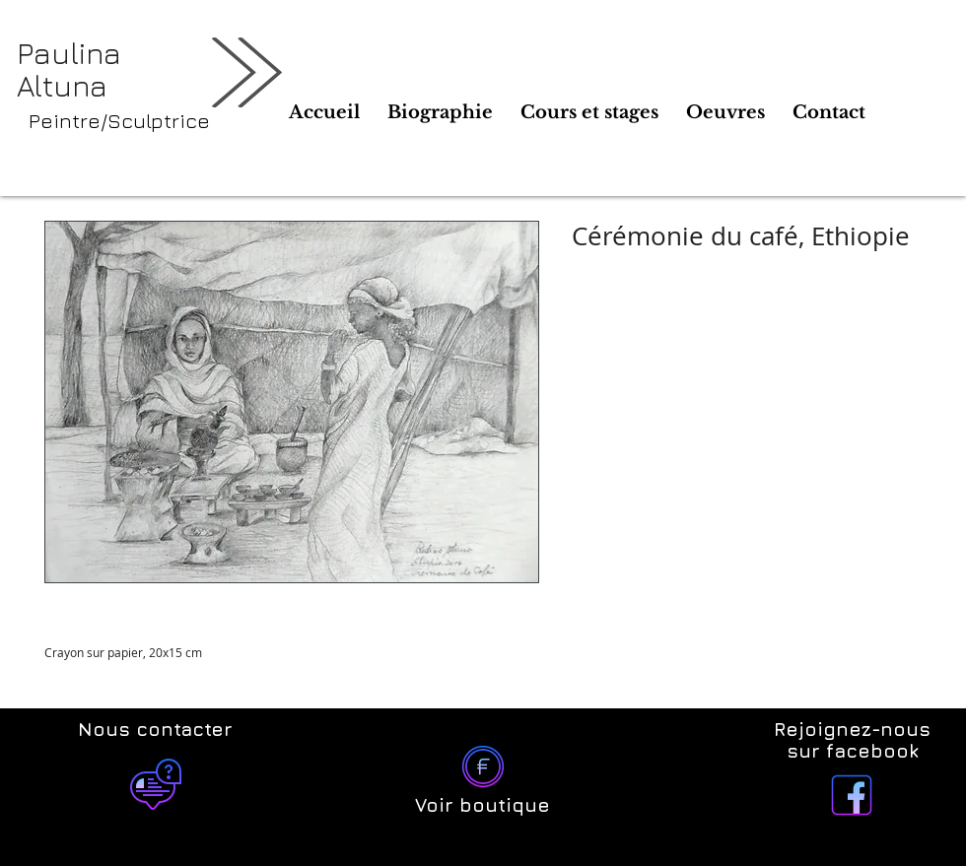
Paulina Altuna (69, 69)
